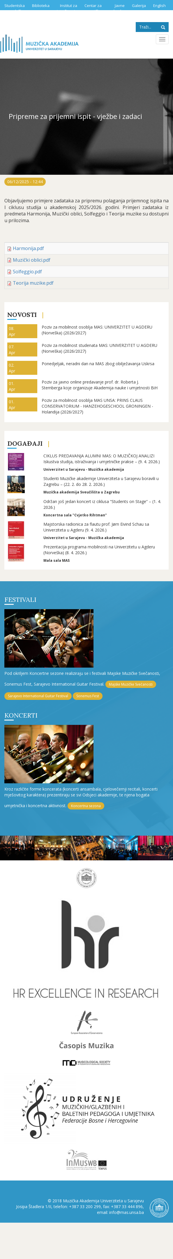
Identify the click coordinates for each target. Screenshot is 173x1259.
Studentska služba (14, 8)
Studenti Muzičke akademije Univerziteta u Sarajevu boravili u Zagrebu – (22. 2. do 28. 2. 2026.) (101, 481)
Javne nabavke (117, 8)
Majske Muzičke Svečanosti (131, 684)
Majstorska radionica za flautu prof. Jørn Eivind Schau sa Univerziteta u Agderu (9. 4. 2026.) (96, 527)
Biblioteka (41, 5)
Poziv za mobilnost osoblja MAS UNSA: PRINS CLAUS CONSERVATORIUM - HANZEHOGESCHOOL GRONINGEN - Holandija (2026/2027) (97, 406)
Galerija (139, 5)
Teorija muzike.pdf (33, 283)
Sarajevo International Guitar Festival (38, 695)
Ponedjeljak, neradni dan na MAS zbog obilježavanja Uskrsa (98, 363)
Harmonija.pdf (28, 248)
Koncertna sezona (86, 805)
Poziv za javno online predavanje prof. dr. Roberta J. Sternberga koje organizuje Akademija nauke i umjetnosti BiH (100, 384)
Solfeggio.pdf (27, 271)
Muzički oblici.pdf (31, 260)
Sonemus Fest (87, 695)
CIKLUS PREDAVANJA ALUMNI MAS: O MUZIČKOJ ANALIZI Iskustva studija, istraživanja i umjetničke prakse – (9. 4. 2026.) (101, 458)
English (159, 5)
